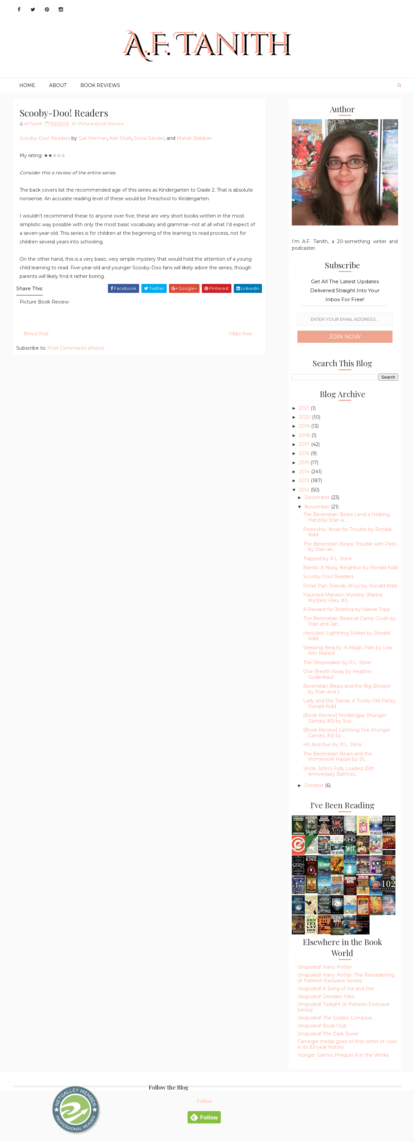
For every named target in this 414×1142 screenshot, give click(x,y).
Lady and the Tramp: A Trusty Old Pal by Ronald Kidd (349, 703)
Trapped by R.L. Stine (327, 559)
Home (27, 85)
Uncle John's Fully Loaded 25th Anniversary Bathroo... (338, 771)
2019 (305, 426)
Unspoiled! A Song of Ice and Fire (335, 989)
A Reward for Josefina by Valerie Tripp (346, 609)
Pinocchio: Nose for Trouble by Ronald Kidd (347, 532)
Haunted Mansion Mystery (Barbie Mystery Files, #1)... (343, 597)
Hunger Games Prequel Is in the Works (343, 1055)
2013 (305, 480)
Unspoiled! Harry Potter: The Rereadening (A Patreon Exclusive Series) (345, 978)
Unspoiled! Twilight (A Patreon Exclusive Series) (343, 1007)
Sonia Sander (149, 138)
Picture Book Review (101, 123)
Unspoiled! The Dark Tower (328, 1034)
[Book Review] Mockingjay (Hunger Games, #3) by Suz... (344, 718)
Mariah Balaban (194, 138)
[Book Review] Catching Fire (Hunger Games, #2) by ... (346, 733)
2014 (305, 472)
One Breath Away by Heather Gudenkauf (337, 674)
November (317, 507)
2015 (304, 463)
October (314, 785)
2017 (305, 444)
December (317, 497)
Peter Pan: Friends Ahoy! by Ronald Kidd (350, 586)
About (57, 85)
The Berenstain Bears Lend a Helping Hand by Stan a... (346, 517)
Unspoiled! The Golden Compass (334, 1018)
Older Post (240, 333)
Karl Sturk (121, 138)
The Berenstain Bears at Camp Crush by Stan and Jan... (349, 621)
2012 (305, 490)
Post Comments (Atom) (75, 348)
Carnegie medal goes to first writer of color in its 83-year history (347, 1044)
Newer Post (36, 333)
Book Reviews (100, 85)
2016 (305, 453)
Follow (204, 1101)
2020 (305, 417)
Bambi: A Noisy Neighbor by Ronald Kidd (350, 568)
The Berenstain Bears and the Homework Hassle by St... (337, 756)
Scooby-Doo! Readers (45, 138)
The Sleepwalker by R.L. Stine (337, 662)
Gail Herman (92, 138)
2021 (305, 408)
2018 (305, 435)
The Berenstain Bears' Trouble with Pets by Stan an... (349, 547)
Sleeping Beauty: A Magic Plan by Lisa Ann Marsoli (347, 650)
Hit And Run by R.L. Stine (332, 744)
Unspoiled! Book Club (322, 1026)
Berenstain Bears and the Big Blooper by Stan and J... (347, 689)
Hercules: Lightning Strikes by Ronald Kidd (346, 636)
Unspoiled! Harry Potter (324, 967)
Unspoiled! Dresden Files (325, 997)
